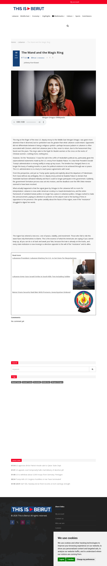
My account (74, 2)
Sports (77, 16)
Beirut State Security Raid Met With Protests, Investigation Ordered (41, 292)
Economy (36, 16)
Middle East (25, 16)
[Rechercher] (92, 369)
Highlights (46, 16)
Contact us (59, 518)
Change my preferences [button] (85, 559)
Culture (70, 16)
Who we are (59, 523)
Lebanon (15, 16)
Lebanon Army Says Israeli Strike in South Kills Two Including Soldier (41, 276)
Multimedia (58, 16)
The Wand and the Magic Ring (42, 52)
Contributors (87, 16)
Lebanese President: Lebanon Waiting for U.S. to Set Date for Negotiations (44, 258)
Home (13, 42)
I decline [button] (70, 559)
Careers (58, 528)
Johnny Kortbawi (31, 62)
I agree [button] (61, 559)
